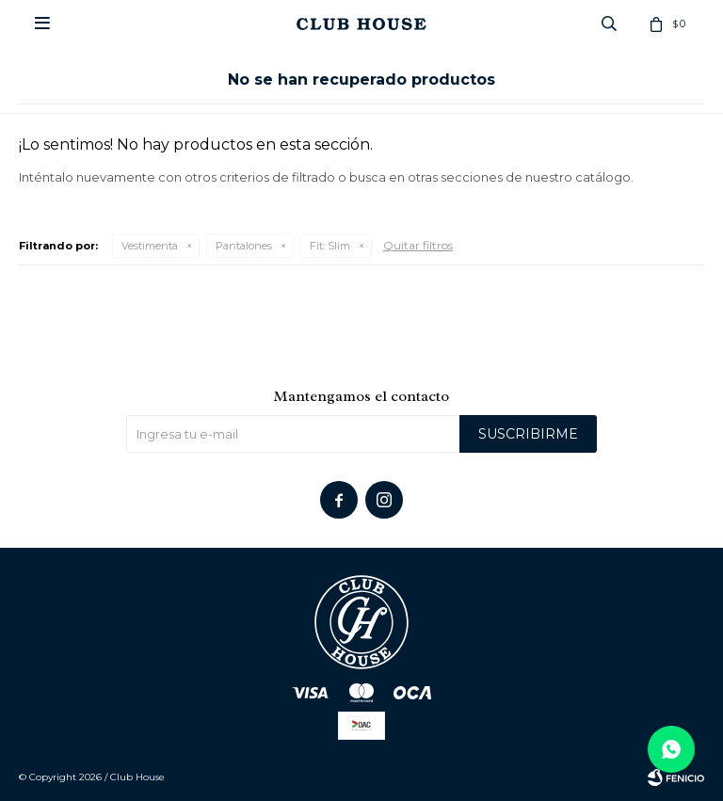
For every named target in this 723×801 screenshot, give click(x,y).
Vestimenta (149, 245)
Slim (330, 245)
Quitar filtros (418, 245)
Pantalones (244, 245)
